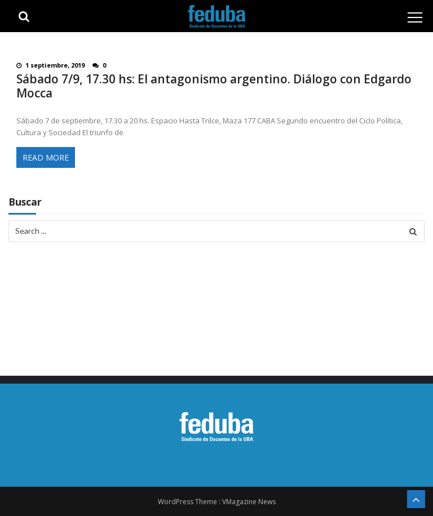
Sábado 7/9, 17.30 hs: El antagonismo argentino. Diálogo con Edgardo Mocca (214, 86)
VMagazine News (249, 501)
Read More (46, 157)
